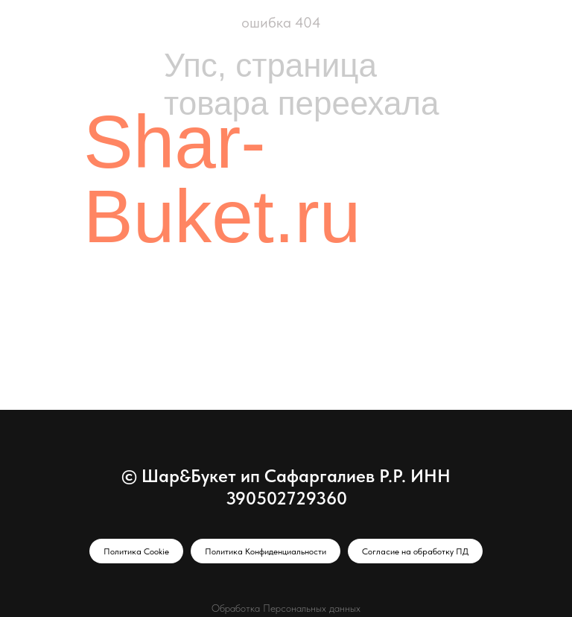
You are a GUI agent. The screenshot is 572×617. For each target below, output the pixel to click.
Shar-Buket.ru (221, 179)
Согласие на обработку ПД (415, 551)
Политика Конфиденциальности (265, 551)
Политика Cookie (136, 551)
